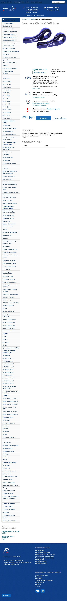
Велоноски (6, 428)
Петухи (5, 258)
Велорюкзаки (6, 125)
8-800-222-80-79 (31, 12)
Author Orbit (6, 98)
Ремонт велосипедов (36, 2)
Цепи (5, 334)
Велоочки (5, 434)
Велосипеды (8, 23)
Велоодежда (8, 417)
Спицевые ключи (8, 493)
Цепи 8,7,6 (6, 342)
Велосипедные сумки (9, 122)
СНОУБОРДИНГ (8, 506)
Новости (38, 584)
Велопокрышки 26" (8, 375)
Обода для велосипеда (9, 241)
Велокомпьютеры (8, 157)
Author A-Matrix (7, 76)
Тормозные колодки (8, 297)
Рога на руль (6, 269)
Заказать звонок (40, 72)
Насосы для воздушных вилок (10, 188)
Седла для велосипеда (9, 282)
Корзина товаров (53, 7)
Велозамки (6, 154)
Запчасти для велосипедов (8, 207)
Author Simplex (7, 109)
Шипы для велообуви (9, 311)
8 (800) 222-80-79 (39, 70)
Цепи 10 (5, 336)
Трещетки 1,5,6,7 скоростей (11, 302)
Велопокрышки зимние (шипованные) (9, 387)
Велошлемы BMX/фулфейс (11, 445)
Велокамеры (6, 355)
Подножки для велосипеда (10, 192)
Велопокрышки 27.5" (9, 378)
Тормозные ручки (8, 300)
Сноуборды (6, 518)
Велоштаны (6, 457)
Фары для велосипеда (9, 197)
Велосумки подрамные (9, 134)
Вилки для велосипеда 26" (10, 404)
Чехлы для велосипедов (10, 203)
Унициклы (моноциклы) (9, 62)
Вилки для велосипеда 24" (10, 401)
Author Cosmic (7, 84)
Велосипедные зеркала (9, 166)
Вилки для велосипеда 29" (10, 414)
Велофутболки (7, 442)
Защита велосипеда (8, 182)
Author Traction (7, 118)
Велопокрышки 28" (8, 381)
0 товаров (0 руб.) (53, 10)
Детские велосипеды (9, 46)
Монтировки (6, 488)
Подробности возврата (39, 105)
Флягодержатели (7, 200)
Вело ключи (6, 465)
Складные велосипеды (9, 57)
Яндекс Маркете (53, 109)
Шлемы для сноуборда (9, 521)
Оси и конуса (6, 246)
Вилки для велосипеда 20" (10, 398)
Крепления (6, 512)
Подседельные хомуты (9, 260)
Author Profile (6, 104)
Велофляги (6, 169)
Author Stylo (6, 115)
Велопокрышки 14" (8, 361)
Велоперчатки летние (9, 440)
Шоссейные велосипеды (10, 68)
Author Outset (6, 101)
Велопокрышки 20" (8, 369)
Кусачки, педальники (9, 482)
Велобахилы (6, 420)
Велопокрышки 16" (8, 364)
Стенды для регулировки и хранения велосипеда (10, 497)
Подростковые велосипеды (11, 51)
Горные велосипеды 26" (10, 34)
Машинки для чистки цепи (10, 485)
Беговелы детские (8, 29)
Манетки (5, 238)
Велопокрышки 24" (8, 372)
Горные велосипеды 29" (10, 40)
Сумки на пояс (7, 139)
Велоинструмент (9, 462)
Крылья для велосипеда (10, 184)
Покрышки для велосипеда (9, 351)
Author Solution (7, 112)
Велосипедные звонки (9, 163)
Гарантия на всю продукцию (40, 103)
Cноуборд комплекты (9, 509)
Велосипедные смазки (9, 471)
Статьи (27, 2)
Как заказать (36, 88)
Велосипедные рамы (9, 215)
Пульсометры (7, 195)
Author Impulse (7, 90)
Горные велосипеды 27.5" (10, 37)
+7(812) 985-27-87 (32, 7)
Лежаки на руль (7, 235)
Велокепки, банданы (9, 423)
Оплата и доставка (19, 2)
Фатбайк (5, 65)
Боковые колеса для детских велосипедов (9, 211)
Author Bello (6, 78)
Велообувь (6, 431)
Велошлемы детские (9, 451)
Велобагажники (7, 152)
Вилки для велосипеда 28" (10, 411)
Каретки (5, 229)
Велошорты (6, 454)
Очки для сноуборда (9, 515)
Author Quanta (7, 107)
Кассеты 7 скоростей (9, 322)
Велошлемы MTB (8, 448)
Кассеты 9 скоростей (9, 328)
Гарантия (38, 579)
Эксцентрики (6, 314)
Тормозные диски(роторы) (10, 294)
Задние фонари (7, 179)
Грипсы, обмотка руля (9, 224)
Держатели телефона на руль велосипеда (10, 172)
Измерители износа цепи (10, 476)
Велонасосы (6, 160)
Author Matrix (6, 92)
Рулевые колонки (8, 276)
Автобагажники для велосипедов (8, 148)
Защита (5, 459)
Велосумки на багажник (9, 128)
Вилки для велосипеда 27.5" (9, 408)
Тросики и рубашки (8, 305)
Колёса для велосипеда (10, 232)
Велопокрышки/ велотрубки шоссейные (11, 392)
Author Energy (7, 87)
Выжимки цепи (7, 474)
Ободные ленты (7, 243)
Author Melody (7, 95)
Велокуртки (6, 426)
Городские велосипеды (9, 43)
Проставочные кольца (9, 266)
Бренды (4, 2)
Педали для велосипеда (10, 249)
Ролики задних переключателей (7, 272)
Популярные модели (8, 72)
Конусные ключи (7, 479)
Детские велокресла (8, 176)
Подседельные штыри (9, 263)
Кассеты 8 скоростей (9, 325)
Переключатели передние (10, 255)
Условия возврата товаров (44, 580)
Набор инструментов (9, 490)
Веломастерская (9, 504)
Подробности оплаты (38, 97)
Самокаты (6, 54)
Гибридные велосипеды (10, 31)
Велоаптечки (6, 468)
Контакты (9, 2)
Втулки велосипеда (8, 218)
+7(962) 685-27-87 (32, 10)
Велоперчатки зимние (9, 437)
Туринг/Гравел (7, 60)
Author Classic (7, 81)
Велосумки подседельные (10, 137)
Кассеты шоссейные (9, 331)
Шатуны (5, 308)
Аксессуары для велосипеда (9, 143)
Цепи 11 (5, 339)
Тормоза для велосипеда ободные (10, 290)
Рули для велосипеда (9, 279)
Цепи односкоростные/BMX (11, 348)
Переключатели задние (9, 252)
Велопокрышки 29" (8, 383)
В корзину (43, 118)
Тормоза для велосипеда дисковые (10, 286)
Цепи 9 (5, 345)
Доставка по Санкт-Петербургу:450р (8, 537)
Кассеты (6, 317)
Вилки (5, 396)
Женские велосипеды (9, 48)
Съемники (6, 501)
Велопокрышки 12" (8, 358)
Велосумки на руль (8, 131)
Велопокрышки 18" (8, 366)
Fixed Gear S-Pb (7, 26)
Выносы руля (6, 221)
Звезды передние (8, 227)
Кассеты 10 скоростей (9, 319)
